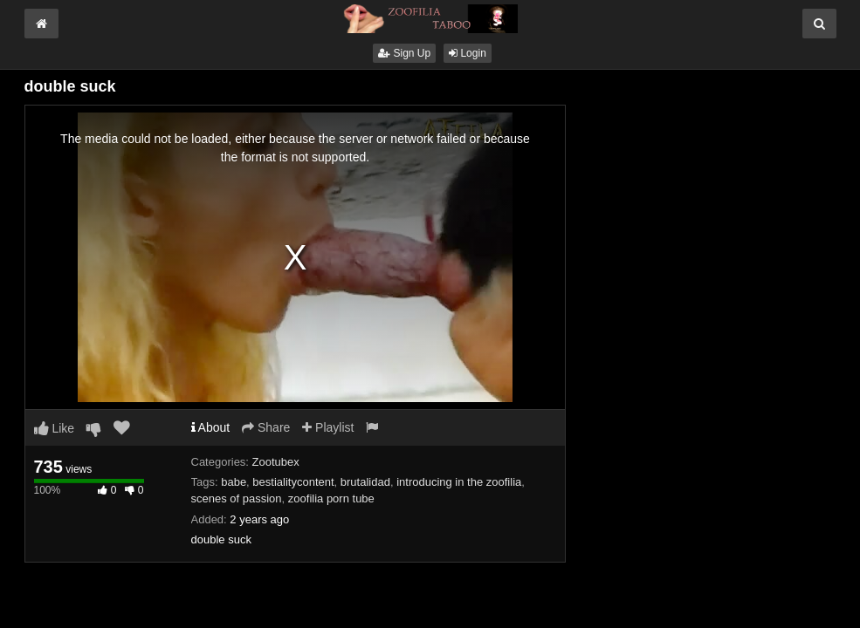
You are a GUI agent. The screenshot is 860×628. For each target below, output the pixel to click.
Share (266, 427)
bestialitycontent (293, 481)
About (210, 427)
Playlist (328, 427)
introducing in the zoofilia (458, 481)
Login (467, 53)
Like (54, 428)
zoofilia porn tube (331, 498)
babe (233, 481)
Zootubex (275, 461)
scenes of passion (236, 498)
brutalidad (365, 481)
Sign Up (404, 53)
